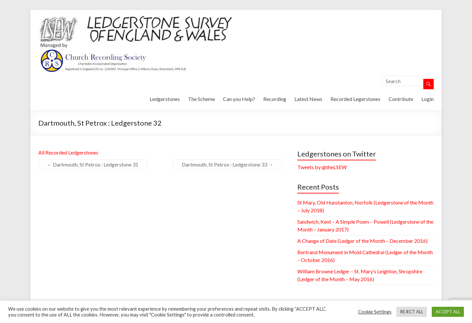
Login (427, 99)
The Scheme (201, 99)
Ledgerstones (165, 99)
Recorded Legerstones (355, 99)
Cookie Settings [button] (374, 312)
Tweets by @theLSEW (322, 167)
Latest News (308, 99)
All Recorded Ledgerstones (68, 152)
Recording (274, 99)
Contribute (401, 99)
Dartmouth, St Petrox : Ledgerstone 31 (92, 164)
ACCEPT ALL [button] (448, 311)
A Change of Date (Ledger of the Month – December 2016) (362, 241)
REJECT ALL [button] (411, 311)
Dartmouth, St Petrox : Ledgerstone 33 (227, 164)
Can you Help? (239, 99)
